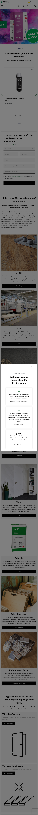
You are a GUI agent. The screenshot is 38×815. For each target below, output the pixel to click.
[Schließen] (32, 367)
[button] (19, 396)
